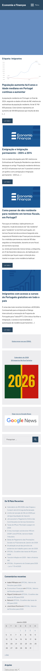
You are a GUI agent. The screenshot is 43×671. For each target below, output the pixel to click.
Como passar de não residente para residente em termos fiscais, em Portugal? (21, 214)
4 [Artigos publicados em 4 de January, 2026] (35, 630)
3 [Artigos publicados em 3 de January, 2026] (30, 630)
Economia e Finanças (14, 4)
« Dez (7, 655)
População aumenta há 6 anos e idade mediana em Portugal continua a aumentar (19, 88)
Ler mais (7, 121)
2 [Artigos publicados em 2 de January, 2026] (25, 630)
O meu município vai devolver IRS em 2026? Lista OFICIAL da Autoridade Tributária (20, 534)
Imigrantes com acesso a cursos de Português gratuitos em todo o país (20, 297)
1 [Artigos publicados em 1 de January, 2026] (20, 630)
